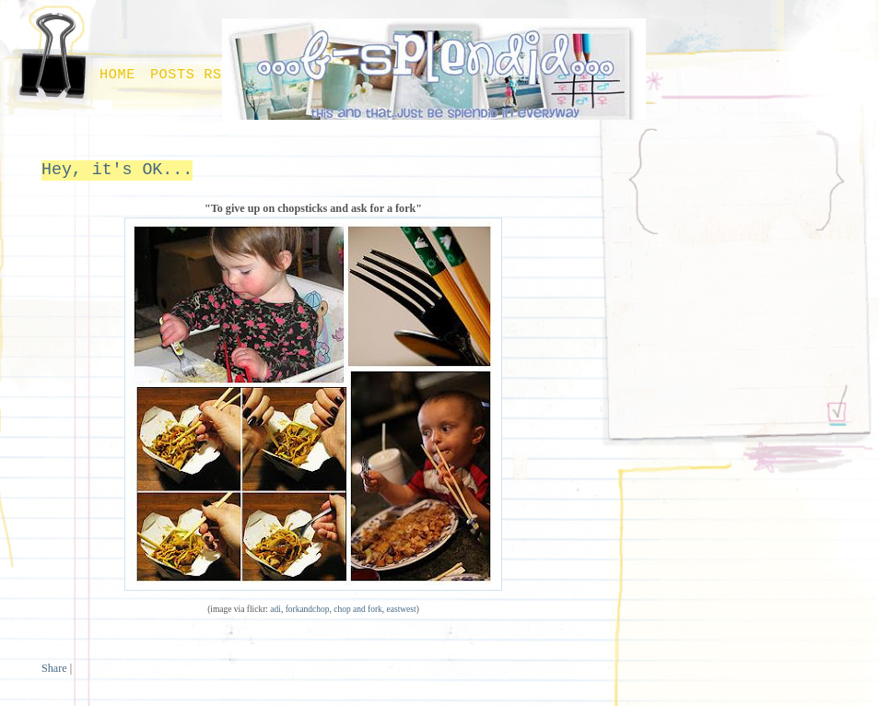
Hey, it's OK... (117, 169)
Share (54, 668)
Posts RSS (190, 74)
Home (117, 74)
